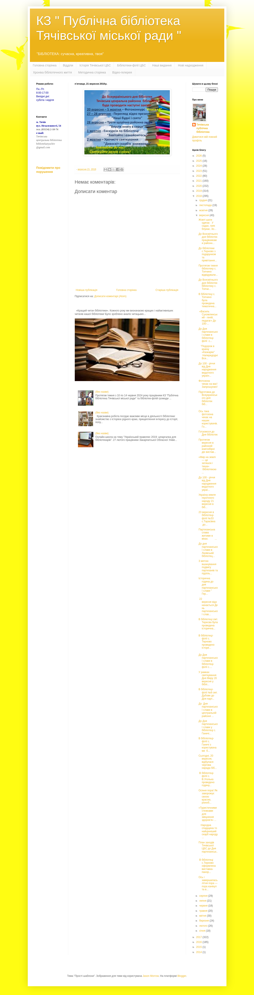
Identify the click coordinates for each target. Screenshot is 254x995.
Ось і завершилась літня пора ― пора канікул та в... (207, 883)
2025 (199, 160)
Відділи (68, 65)
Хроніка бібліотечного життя (52, 72)
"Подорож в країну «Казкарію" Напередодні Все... (208, 352)
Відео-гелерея (122, 72)
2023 (199, 170)
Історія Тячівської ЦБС (95, 65)
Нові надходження (190, 65)
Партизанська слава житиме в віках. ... (207, 534)
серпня (203, 895)
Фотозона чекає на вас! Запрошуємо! (207, 384)
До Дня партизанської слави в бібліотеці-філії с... (208, 335)
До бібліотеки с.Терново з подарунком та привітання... (207, 254)
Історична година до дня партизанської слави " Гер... (208, 586)
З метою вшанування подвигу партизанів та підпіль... (208, 567)
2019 (199, 190)
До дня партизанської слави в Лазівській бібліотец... (208, 550)
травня (203, 910)
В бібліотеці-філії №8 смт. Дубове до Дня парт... (207, 694)
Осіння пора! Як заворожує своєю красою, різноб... (207, 796)
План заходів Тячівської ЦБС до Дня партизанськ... (208, 848)
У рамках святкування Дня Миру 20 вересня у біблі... (207, 678)
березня (204, 920)
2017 (199, 937)
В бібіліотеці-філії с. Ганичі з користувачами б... (207, 744)
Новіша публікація (86, 290)
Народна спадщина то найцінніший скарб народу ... (207, 831)
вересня (204, 215)
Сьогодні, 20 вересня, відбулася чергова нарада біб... (207, 762)
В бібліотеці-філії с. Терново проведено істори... (206, 641)
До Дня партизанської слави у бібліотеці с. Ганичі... (208, 727)
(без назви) (102, 391)
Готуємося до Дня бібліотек (207, 433)
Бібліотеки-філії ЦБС (131, 65)
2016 (199, 942)
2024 (199, 165)
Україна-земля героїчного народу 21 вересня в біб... (207, 501)
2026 (199, 155)
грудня (203, 200)
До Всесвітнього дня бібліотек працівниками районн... (208, 238)
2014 (199, 952)
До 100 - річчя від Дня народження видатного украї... (207, 483)
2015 (199, 947)
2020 (199, 185)
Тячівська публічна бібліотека (203, 128)
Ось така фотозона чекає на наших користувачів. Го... (207, 419)
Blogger (182, 975)
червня (203, 905)
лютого (203, 925)
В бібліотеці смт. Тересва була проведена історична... (208, 624)
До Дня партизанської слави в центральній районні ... (208, 710)
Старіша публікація (167, 290)
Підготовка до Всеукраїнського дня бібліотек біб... (207, 398)
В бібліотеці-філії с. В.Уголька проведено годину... (206, 779)
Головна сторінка (45, 65)
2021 (199, 180)
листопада (205, 205)
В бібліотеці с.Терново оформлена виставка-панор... (207, 866)
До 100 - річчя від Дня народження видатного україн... (207, 369)
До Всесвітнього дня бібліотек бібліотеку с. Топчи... (208, 284)
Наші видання (162, 65)
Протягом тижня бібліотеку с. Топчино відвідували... (208, 270)
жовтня (203, 210)
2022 (199, 175)
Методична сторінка (92, 72)
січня (202, 930)
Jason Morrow (151, 975)
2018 (199, 196)
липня (203, 900)
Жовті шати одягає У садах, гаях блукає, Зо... (207, 224)
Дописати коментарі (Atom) (110, 296)
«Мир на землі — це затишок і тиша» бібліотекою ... (207, 465)
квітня (203, 915)
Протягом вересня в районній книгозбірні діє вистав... (207, 446)
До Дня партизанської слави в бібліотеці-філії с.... (208, 661)
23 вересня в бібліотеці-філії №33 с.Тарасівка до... (206, 518)
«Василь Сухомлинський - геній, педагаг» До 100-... (207, 317)
